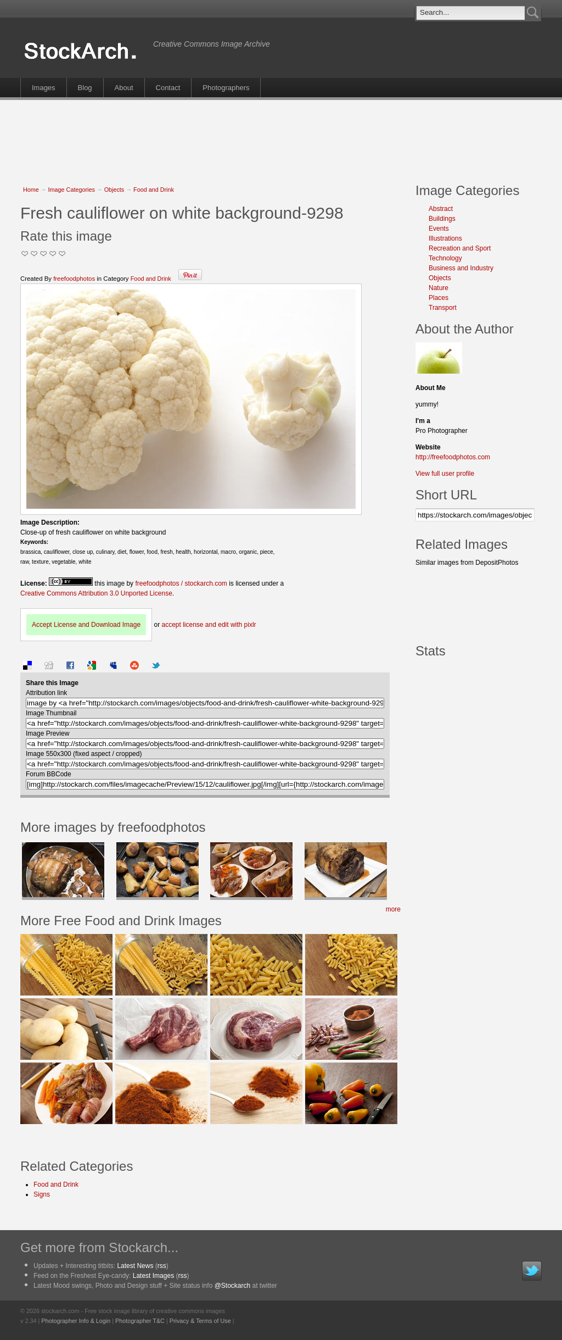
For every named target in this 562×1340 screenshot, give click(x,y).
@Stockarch (233, 1285)
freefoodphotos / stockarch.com (181, 583)
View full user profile (444, 473)
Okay (34, 253)
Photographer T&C (140, 1320)
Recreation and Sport (460, 248)
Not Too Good (25, 253)
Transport (443, 308)
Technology (445, 258)
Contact (168, 88)
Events (439, 228)
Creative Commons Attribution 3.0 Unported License (96, 593)
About (124, 88)
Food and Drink (153, 189)
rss (162, 1266)
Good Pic (43, 253)
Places (438, 298)
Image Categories (71, 189)
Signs (41, 1194)
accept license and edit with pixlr (208, 625)
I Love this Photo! (62, 253)
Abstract (441, 209)
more (393, 909)
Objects (114, 189)
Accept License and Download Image (86, 625)
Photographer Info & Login (75, 1320)
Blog (85, 88)
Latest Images (153, 1276)
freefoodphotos (74, 278)
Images (43, 88)
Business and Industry (461, 268)
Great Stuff (53, 253)
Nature (438, 288)
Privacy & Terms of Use (200, 1320)
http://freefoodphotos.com (452, 457)
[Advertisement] (281, 135)
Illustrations (445, 238)
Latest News (135, 1266)
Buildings (442, 219)
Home (31, 189)
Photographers (226, 88)
